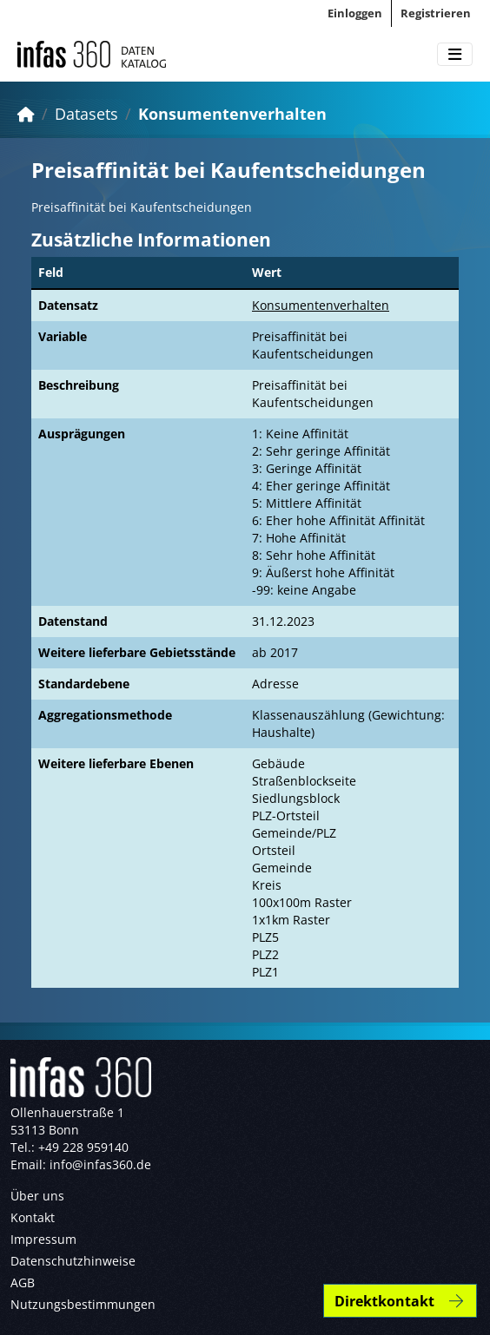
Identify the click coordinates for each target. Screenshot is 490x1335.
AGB (22, 1282)
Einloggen (355, 13)
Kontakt (32, 1217)
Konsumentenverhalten (232, 113)
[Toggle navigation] (455, 55)
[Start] (26, 113)
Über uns (37, 1195)
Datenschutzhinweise (73, 1261)
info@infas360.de (100, 1164)
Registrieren (436, 13)
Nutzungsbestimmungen (83, 1304)
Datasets (86, 113)
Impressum (43, 1239)
